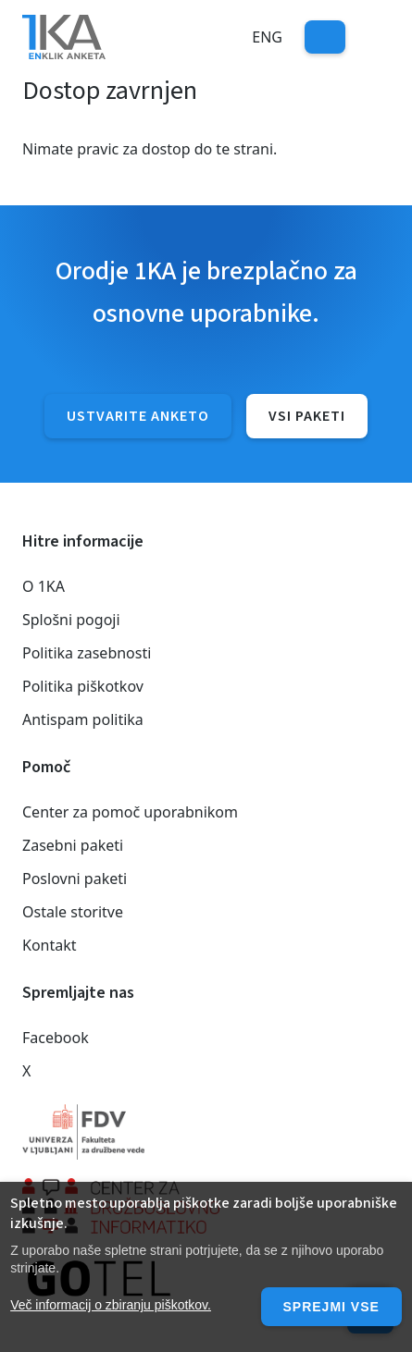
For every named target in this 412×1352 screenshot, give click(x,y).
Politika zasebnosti (86, 653)
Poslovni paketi (74, 878)
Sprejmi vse (331, 1306)
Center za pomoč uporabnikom (130, 812)
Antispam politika (83, 719)
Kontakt (49, 945)
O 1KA (43, 586)
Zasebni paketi (72, 845)
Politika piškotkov (83, 686)
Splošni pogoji (71, 619)
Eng (267, 37)
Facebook (55, 1037)
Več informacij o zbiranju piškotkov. (110, 1304)
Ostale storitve (72, 912)
